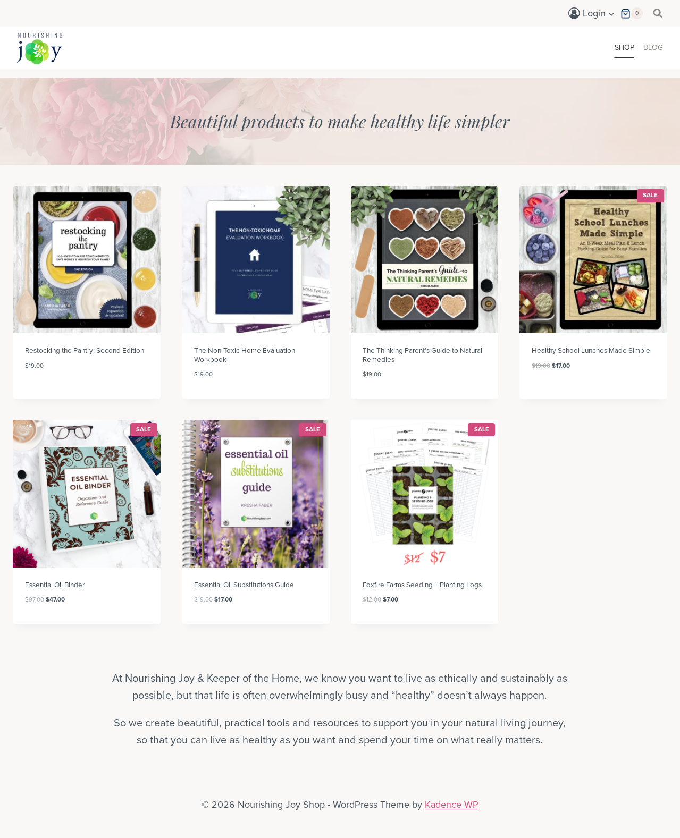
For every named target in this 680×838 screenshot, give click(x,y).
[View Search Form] (657, 13)
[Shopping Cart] (631, 13)
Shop (624, 47)
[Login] (591, 13)
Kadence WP (451, 804)
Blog (653, 47)
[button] (611, 14)
